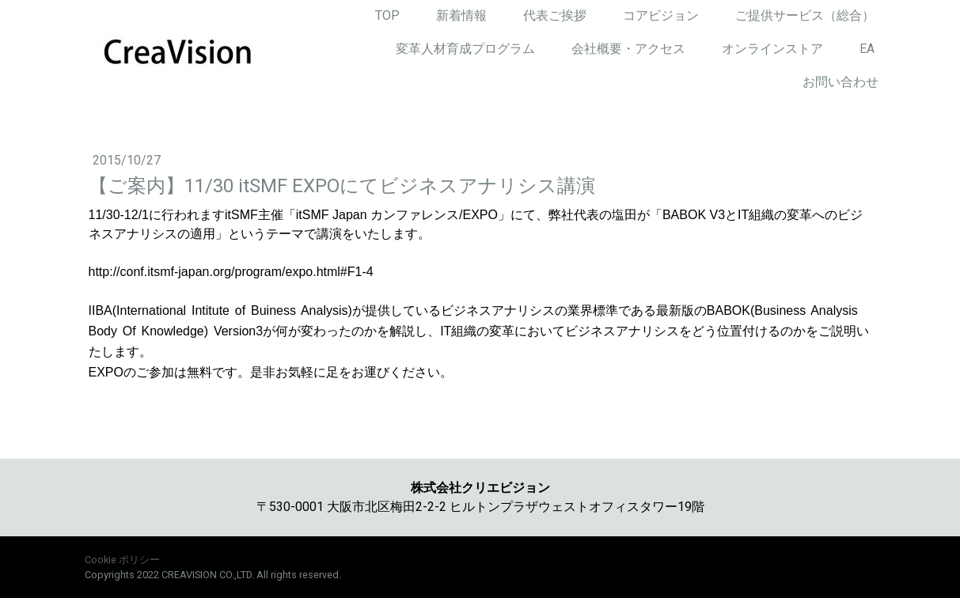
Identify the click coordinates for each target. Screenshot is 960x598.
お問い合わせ (840, 81)
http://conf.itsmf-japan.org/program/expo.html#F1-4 (231, 271)
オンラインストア (772, 48)
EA (867, 48)
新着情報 (461, 15)
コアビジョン (661, 15)
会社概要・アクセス (628, 48)
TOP (387, 15)
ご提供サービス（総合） (805, 15)
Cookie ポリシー (122, 560)
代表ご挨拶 (554, 15)
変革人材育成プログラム (465, 48)
